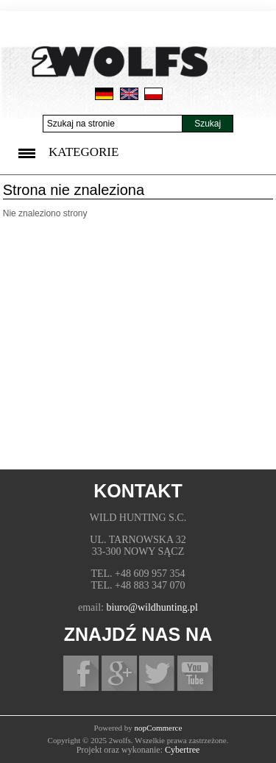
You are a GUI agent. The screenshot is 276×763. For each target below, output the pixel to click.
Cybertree (182, 750)
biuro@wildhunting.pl (152, 607)
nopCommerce (159, 727)
